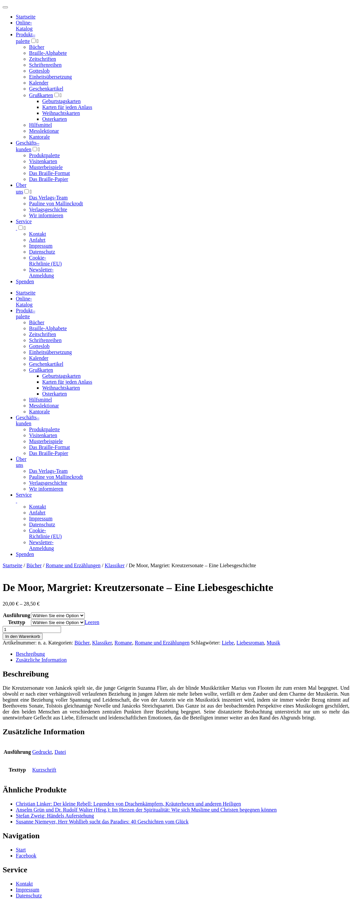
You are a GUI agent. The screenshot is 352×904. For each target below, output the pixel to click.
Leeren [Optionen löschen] (92, 622)
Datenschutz (42, 252)
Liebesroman (250, 642)
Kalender (38, 83)
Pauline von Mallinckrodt (56, 203)
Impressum (40, 246)
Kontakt (37, 234)
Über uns (21, 462)
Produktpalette (44, 155)
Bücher (36, 47)
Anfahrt (37, 240)
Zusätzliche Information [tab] (41, 660)
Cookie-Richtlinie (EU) (45, 260)
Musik (273, 642)
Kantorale (39, 137)
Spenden (25, 281)
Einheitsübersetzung (50, 77)
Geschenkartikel (46, 88)
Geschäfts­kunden (27, 420)
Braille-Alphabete (48, 53)
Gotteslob (39, 71)
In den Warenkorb (22, 636)
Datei (60, 752)
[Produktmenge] (32, 629)
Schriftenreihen (45, 65)
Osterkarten (54, 119)
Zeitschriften (42, 59)
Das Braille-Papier (48, 179)
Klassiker (114, 565)
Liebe (228, 642)
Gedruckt (42, 752)
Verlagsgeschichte (48, 209)
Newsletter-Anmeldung (41, 272)
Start (21, 849)
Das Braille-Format (49, 173)
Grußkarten (41, 95)
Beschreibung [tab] (30, 654)
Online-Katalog (24, 25)
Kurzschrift (44, 770)
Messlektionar (44, 131)
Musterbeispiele (46, 167)
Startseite (12, 565)
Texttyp (16, 622)
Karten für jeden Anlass (67, 107)
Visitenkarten (43, 161)
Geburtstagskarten (61, 101)
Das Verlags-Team (48, 197)
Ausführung (16, 615)
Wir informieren (46, 215)
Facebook (26, 855)
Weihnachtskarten (61, 113)
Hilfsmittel (40, 125)
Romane (123, 642)
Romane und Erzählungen (73, 565)
